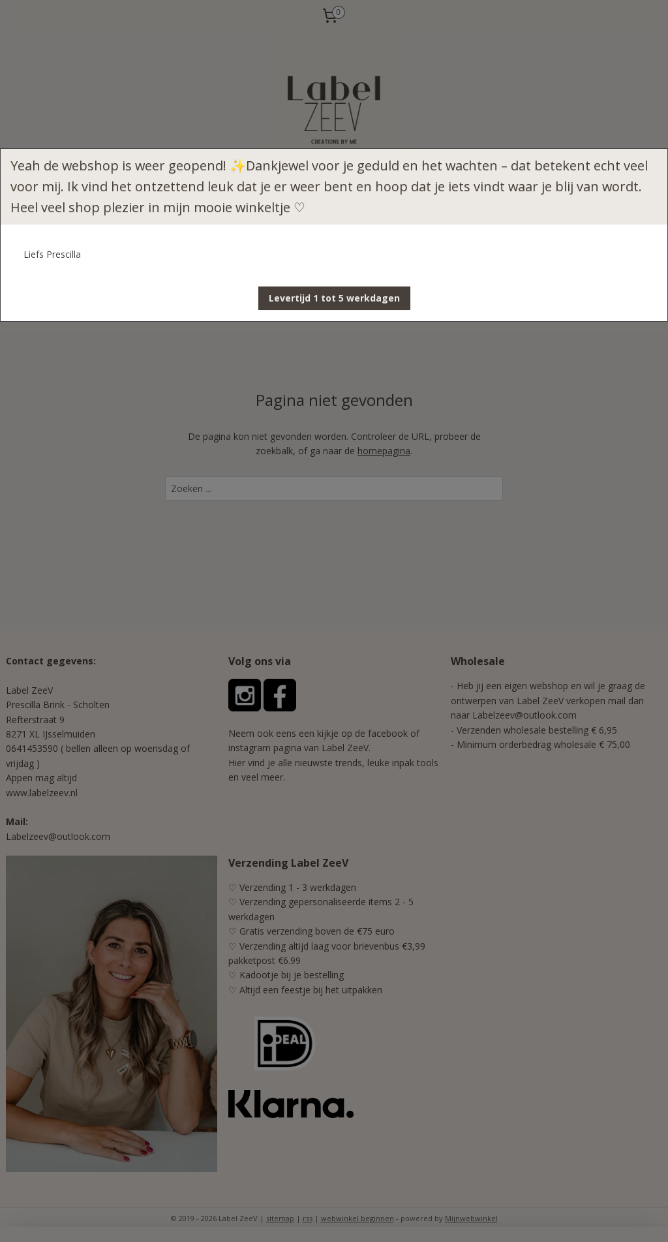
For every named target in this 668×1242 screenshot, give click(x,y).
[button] (334, 298)
